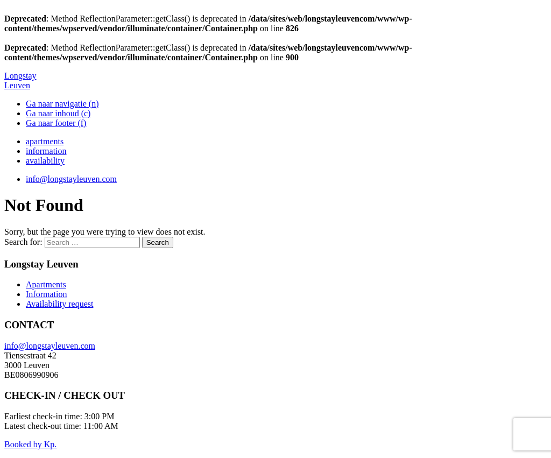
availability (45, 160)
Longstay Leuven (20, 80)
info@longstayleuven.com (71, 179)
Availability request (59, 303)
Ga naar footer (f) (56, 123)
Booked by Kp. (30, 444)
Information (46, 294)
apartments (44, 141)
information (46, 151)
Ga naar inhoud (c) (58, 113)
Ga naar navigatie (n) (62, 103)
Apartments (46, 284)
